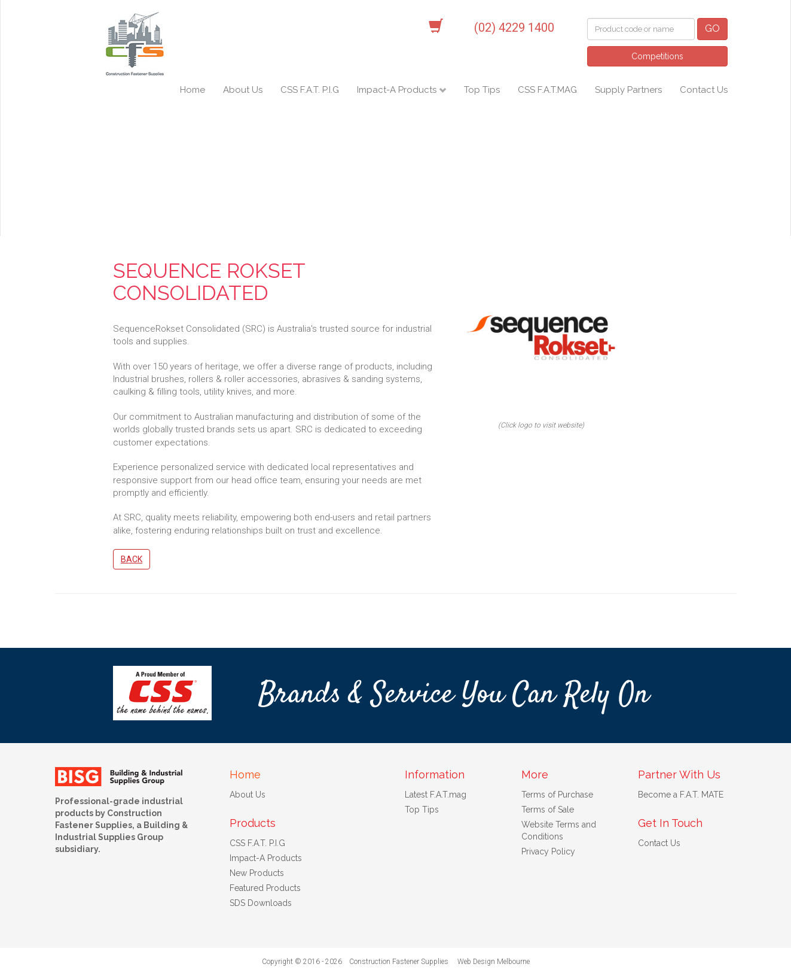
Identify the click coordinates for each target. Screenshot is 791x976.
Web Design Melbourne (493, 961)
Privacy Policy (548, 851)
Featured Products (265, 888)
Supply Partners (628, 89)
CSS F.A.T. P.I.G (309, 89)
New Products (257, 873)
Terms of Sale (547, 809)
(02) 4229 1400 (514, 27)
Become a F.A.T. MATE (680, 794)
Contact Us (704, 89)
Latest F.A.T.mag (435, 794)
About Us (242, 89)
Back (131, 559)
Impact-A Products (398, 89)
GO (712, 28)
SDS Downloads (261, 903)
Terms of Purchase (557, 794)
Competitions (657, 56)
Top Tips (482, 89)
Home (192, 89)
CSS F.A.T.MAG (547, 89)
